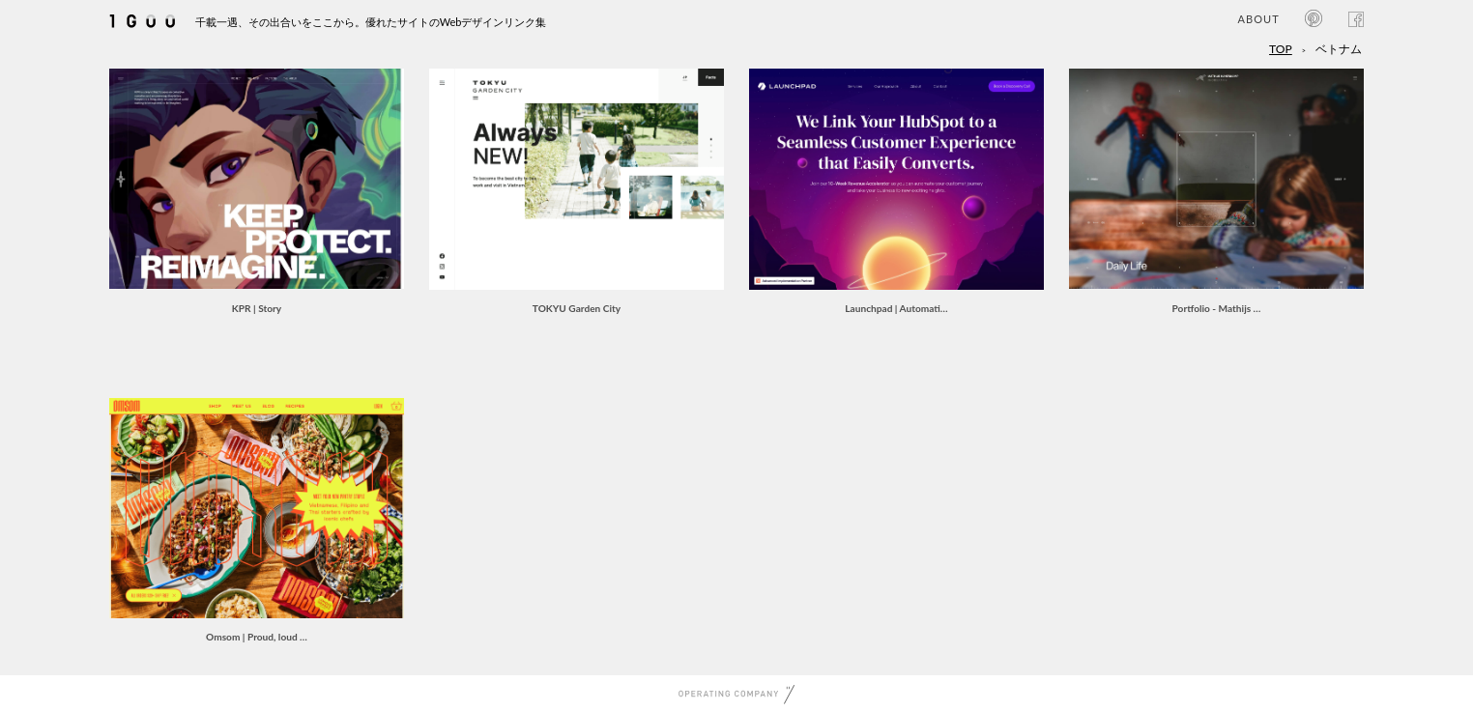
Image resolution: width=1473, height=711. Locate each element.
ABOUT (1258, 19)
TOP (1280, 49)
